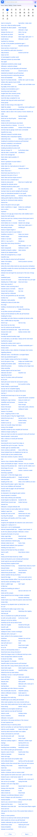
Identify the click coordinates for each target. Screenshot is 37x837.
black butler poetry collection (26, 407)
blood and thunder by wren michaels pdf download (14, 559)
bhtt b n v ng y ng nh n (7, 241)
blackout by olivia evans (25, 568)
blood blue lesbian (23, 479)
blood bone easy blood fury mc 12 (10, 173)
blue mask (21, 736)
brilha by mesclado (6, 754)
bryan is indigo (5, 384)
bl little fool (4, 586)
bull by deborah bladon (7, 761)
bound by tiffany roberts (25, 195)
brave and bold (5, 679)
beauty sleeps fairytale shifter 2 (9, 579)
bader (20, 239)
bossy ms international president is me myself (13, 193)
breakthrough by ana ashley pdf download (12, 699)
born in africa (4, 209)
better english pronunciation (26, 668)
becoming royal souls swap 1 (9, 91)
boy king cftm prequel (7, 516)
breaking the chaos (6, 316)
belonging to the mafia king (8, 697)
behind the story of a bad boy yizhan (11, 724)
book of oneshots (6, 715)
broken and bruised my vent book (10, 734)
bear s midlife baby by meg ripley (10, 320)
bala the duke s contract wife (9, 152)
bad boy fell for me (24, 743)
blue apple (4, 61)
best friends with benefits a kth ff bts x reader (13, 518)
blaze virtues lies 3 (6, 170)
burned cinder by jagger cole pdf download (12, 488)
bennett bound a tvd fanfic (8, 288)
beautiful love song (6, 132)
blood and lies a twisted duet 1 (9, 48)
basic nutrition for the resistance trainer (11, 636)
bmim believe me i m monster (9, 223)
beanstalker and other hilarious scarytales (12, 688)
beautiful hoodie (23, 765)
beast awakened (5, 790)
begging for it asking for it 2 (8, 525)
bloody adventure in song (8, 565)
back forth (21, 34)
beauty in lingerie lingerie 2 (8, 229)
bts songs (3, 304)
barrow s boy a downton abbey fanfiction (12, 461)
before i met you (23, 706)
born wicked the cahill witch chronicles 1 (12, 50)
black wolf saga (5, 756)
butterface (4, 638)
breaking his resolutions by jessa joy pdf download (14, 141)
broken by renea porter (7, 182)
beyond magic (22, 118)
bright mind (4, 245)
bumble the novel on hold (8, 513)
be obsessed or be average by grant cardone (13, 493)
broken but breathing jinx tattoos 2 (10, 588)
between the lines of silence (8, 345)
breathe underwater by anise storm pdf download (14, 822)
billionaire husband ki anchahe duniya (11, 134)
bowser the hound (6, 279)
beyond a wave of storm (7, 752)
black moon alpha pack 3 (25, 225)
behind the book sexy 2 (7, 418)
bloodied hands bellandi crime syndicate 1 (12, 545)
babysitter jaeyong (23, 690)
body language (22, 27)
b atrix (20, 790)
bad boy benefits (23, 116)
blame (20, 77)
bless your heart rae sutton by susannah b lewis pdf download (18, 434)
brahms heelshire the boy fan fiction (10, 575)
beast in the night (23, 729)
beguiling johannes (6, 352)
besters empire (5, 236)
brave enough (22, 404)
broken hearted (5, 71)
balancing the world (24, 824)
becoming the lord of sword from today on (12, 443)
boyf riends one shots (7, 34)
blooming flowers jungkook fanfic (10, 563)
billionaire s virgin (23, 30)
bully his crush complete (7, 729)
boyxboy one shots (6, 220)
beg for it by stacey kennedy (8, 80)
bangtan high (22, 298)
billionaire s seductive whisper (9, 66)
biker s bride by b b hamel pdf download (12, 438)
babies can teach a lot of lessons (10, 96)
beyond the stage (5, 577)
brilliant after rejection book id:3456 (10, 82)
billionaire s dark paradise (8, 300)
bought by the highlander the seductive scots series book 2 (17, 522)
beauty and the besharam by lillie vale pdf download (15, 314)
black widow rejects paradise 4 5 (10, 157)
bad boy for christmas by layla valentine (12, 200)
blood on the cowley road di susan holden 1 (13, 109)
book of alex (22, 543)
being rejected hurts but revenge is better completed (15, 595)
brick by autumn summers (26, 261)
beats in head (4, 420)
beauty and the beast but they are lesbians (12, 550)
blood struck (4, 520)
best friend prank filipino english (27, 806)
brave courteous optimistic (8, 450)
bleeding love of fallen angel (8, 282)
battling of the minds (6, 765)
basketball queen (5, 277)
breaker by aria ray (6, 422)
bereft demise (5, 39)
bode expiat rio (23, 693)
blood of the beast (6, 407)
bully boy (21, 659)
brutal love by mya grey (7, 670)
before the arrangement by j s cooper (11, 254)
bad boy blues (5, 686)
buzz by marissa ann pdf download (10, 327)
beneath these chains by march (27, 565)
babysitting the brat (6, 375)
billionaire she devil (6, 372)
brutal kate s (4, 397)
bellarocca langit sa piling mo (9, 432)
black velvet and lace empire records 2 (11, 177)
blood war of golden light (25, 182)
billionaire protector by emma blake (10, 59)
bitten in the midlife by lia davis (27, 481)
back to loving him (6, 23)
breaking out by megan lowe (26, 366)
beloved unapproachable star (9, 529)
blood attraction (23, 570)
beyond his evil (5, 404)
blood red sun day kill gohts (8, 118)
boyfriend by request (6, 341)
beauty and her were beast (26, 338)
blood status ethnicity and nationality (11, 497)
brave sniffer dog (23, 450)
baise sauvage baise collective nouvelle (11, 656)
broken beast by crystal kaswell (9, 386)
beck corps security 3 (7, 284)
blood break (22, 793)
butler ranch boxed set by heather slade (11, 759)
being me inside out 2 (24, 400)
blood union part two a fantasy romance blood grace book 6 (17, 218)
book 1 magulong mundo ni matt (10, 413)
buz (2, 459)
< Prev (10, 834)
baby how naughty (6, 625)
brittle (2, 309)
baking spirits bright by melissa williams (12, 198)
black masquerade (6, 248)
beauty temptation (6, 827)
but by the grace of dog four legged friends (12, 416)
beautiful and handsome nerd (9, 329)
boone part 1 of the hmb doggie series (11, 475)
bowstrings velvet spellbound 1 (27, 107)
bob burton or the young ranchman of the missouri (14, 720)
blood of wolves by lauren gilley (9, 509)
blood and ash (22, 536)
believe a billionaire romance (9, 693)
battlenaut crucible (23, 248)
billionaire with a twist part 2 (26, 684)
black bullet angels (6, 668)
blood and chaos (23, 282)
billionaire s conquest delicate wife (10, 506)
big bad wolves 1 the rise (25, 418)
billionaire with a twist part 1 (9, 634)
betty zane (4, 590)
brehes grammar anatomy (8, 195)
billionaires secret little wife (8, 806)
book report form (23, 804)
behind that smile (5, 139)
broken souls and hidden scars (27, 84)
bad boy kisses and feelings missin (10, 581)
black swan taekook (24, 677)
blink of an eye (22, 32)
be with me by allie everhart (8, 618)
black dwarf (4, 441)
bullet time (4, 159)
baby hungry (4, 116)
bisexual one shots (24, 168)
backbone (21, 511)
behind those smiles (6, 824)
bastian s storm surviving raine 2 (10, 286)
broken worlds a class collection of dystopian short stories (17, 350)
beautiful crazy (5, 257)
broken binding (22, 420)
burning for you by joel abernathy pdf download (14, 68)
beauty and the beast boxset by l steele (11, 556)
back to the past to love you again (10, 205)
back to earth (4, 552)
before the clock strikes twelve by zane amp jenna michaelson (18, 266)
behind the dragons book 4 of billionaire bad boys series (16, 654)
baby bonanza (5, 52)
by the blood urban (24, 150)
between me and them (7, 829)
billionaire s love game (7, 718)
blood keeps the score (7, 468)
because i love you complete (26, 463)
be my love (4, 379)
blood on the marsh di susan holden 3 (11, 232)
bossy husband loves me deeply (9, 452)
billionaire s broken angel (25, 740)
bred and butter (5, 479)
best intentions (5, 745)
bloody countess (5, 121)
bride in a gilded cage (7, 584)
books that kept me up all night (27, 279)
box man (21, 291)
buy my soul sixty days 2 (25, 579)
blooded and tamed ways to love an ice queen (13, 395)
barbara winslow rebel (24, 332)
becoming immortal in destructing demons (12, 75)
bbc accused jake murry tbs (8, 690)
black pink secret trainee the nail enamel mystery (14, 382)
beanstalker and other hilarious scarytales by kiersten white (17, 318)
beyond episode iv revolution (9, 495)
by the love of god (23, 618)
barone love (4, 202)
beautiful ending (23, 670)
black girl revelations (6, 270)
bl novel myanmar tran (7, 722)
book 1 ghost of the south (25, 774)
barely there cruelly (6, 164)
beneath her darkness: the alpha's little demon (13, 391)
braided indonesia (23, 236)
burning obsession (6, 470)
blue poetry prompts (6, 227)
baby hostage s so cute (25, 245)
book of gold (22, 738)
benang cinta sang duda (7, 788)
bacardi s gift (4, 627)
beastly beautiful (5, 799)
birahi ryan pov (22, 827)
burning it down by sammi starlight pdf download (14, 191)
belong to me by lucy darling (8, 620)
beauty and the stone (7, 804)
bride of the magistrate (25, 768)
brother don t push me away (26, 80)
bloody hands (22, 572)
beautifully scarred (23, 747)
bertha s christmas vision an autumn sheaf (12, 772)
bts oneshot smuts (24, 745)
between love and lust (24, 638)
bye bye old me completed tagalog (10, 388)
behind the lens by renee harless (10, 672)
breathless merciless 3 (7, 234)
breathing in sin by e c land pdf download (12, 674)
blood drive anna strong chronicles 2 (11, 243)
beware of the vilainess (25, 127)
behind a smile (5, 713)
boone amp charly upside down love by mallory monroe (16, 704)
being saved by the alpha (25, 799)
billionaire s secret (23, 39)
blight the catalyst (6, 107)
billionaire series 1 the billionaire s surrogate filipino (15, 354)
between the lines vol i (7, 32)
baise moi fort (5, 55)
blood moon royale (24, 645)
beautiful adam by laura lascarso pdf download (13, 663)
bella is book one (5, 793)
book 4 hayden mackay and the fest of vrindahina (14, 359)
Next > (27, 834)
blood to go (4, 323)
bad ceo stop (22, 323)
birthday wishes (23, 713)
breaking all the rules (6, 481)
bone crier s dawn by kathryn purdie (10, 25)
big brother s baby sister (25, 23)
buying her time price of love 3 (9, 175)
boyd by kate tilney (24, 752)
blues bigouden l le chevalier (8, 661)
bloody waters (5, 348)
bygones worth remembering (26, 679)
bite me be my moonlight (8, 781)
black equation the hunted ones (9, 774)
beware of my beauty (6, 411)
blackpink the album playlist (8, 27)
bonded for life (22, 500)
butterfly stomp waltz (7, 189)
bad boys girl (4, 613)
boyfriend (3, 211)
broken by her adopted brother (9, 252)
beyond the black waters (25, 459)
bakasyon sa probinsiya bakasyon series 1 (12, 795)
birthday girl (22, 227)
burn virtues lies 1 (6, 46)
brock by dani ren (23, 452)
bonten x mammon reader (25, 470)
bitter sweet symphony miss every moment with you (15, 702)
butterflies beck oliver (24, 627)
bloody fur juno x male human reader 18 (12, 777)
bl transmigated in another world (10, 57)
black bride (4, 30)
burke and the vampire (7, 593)
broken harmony (23, 502)
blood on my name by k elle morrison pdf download (15, 818)
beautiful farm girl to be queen (9, 445)
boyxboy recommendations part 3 (10, 89)
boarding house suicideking (8, 747)
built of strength (23, 647)
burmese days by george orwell (9, 130)
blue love (21, 445)
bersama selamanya (24, 597)
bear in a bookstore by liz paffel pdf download (13, 615)
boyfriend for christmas (7, 41)
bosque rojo (22, 754)
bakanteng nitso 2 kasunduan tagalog (11, 136)
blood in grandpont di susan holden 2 (11, 161)
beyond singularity (6, 629)
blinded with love (5, 491)
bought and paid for (24, 477)
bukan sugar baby (6, 536)
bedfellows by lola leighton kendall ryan (11, 709)
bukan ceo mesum (23, 234)
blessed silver (5, 681)
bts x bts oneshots (24, 189)
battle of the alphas (6, 261)
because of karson (6, 738)
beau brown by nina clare (8, 325)
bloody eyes (22, 715)
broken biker (4, 602)
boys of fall (4, 645)
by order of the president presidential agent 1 (13, 43)
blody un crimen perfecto (8, 815)
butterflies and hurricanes (8, 402)
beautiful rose (22, 372)
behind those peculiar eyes (8, 572)
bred (20, 643)
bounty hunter (22, 422)
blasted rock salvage (24, 223)
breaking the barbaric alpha (8, 363)
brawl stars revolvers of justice (9, 457)
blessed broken (5, 568)
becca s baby (22, 640)
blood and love (5, 808)
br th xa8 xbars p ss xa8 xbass (9, 338)
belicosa (21, 457)
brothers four (4, 298)
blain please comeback (7, 127)
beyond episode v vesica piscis (9, 436)
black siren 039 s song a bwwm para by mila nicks (14, 665)
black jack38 (22, 681)
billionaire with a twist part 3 (26, 779)
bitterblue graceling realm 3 (8, 477)
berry (2, 554)
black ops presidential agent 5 (9, 357)
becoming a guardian (7, 472)
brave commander (23, 130)
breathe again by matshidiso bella (10, 447)
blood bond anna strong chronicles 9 (11, 652)
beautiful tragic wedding (25, 538)
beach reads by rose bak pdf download (11, 711)
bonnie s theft (5, 786)
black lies (21, 788)
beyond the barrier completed (26, 397)
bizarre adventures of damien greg (10, 541)
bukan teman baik (6, 611)
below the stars (5, 264)
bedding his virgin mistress (8, 400)
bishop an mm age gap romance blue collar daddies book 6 (17, 214)
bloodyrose (21, 241)
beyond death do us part (25, 786)
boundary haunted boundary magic (10, 336)
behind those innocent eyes (8, 502)
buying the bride (23, 781)
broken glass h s (5, 168)
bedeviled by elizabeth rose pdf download (12, 73)
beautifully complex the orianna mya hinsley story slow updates (18, 268)
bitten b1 (3, 597)
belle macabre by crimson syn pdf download (13, 820)
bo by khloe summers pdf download (10, 311)
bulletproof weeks (23, 409)
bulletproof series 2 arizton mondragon (11, 631)
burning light (4, 334)
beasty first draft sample (7, 216)
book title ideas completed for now (10, 98)
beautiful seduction (24, 46)
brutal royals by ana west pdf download (11, 561)
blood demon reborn (24, 552)
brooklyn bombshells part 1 (26, 345)
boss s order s (22, 686)
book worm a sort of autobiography (10, 527)
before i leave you (6, 779)
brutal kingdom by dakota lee (9, 500)
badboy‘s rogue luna (6, 511)
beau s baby (4, 695)
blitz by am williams (24, 695)
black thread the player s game (9, 484)
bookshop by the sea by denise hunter (11, 622)
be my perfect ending (24, 384)
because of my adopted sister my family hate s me (15, 604)
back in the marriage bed (8, 155)
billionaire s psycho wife (25, 139)
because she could (6, 332)
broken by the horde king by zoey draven (12, 123)
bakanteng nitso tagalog (25, 611)
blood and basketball (6, 77)
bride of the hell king (24, 309)
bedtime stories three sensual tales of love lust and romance (17, 763)
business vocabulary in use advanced (11, 143)
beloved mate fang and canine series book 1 (13, 100)
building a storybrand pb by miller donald (12, 307)
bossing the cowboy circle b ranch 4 (11, 343)
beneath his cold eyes (7, 36)
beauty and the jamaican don (9, 466)
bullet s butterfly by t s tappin (9, 207)
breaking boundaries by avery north (10, 148)
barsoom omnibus (6, 770)
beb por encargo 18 (6, 150)
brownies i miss (23, 402)
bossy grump (4, 102)
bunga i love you (23, 468)
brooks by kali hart (23, 52)
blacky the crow (23, 209)
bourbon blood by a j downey (9, 125)
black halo (4, 768)
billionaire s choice (24, 531)
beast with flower (5, 677)
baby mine (21, 484)
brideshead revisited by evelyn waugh (11, 64)
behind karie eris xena (24, 513)
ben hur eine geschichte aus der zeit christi (12, 295)
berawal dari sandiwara (7, 291)
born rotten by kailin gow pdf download (11, 749)
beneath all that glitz (24, 625)
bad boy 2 (4, 393)
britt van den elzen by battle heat (10, 145)
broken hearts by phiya (7, 225)
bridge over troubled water (26, 361)
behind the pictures (6, 366)
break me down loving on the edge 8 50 (12, 105)
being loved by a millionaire (8, 293)
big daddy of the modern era (8, 86)
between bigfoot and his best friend (10, 370)
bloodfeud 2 (22, 152)
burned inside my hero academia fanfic (11, 454)
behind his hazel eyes (24, 277)
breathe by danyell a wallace (8, 250)
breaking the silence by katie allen (10, 302)
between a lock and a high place (10, 783)
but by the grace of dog (7, 361)
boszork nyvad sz (23, 71)
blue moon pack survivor (25, 577)
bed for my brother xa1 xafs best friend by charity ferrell (16, 727)
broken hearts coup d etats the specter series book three (16, 600)
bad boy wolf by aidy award (26, 761)
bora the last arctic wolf (7, 736)
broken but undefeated (25, 207)
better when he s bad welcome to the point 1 (13, 166)
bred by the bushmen (7, 538)
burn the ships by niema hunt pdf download (13, 259)
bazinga (3, 743)
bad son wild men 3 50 (25, 590)
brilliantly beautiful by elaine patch (10, 186)
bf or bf (3, 606)
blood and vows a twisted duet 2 (10, 179)
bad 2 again (22, 584)
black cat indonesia (24, 509)
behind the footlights (24, 516)
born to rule (22, 220)
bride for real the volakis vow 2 (27, 466)
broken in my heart (6, 239)
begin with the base (24, 329)
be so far (3, 647)
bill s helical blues (6, 84)
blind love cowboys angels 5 (8, 740)
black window (22, 250)
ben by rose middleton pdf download (11, 486)
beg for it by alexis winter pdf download (12, 377)
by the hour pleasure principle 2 (9, 531)
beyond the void (5, 409)
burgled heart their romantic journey (10, 93)
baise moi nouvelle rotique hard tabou (11, 425)
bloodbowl (4, 684)
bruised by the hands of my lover (10, 534)
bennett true (4, 504)
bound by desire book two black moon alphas (13, 731)
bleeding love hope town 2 (8, 547)
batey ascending (5, 368)
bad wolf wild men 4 (6, 643)
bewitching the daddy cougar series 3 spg (12, 609)
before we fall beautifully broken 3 (10, 650)
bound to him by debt (7, 570)
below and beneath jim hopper (9, 463)
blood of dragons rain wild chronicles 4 (11, 797)
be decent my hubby (6, 659)
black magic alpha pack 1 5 (26, 36)
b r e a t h (21, 125)
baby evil (21, 288)
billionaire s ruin (5, 640)
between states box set (7, 543)
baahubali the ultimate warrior (9, 184)
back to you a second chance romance (11, 802)
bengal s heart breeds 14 (25, 529)
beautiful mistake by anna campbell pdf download (14, 429)
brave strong (4, 706)
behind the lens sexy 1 (25, 363)
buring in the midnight (7, 427)
